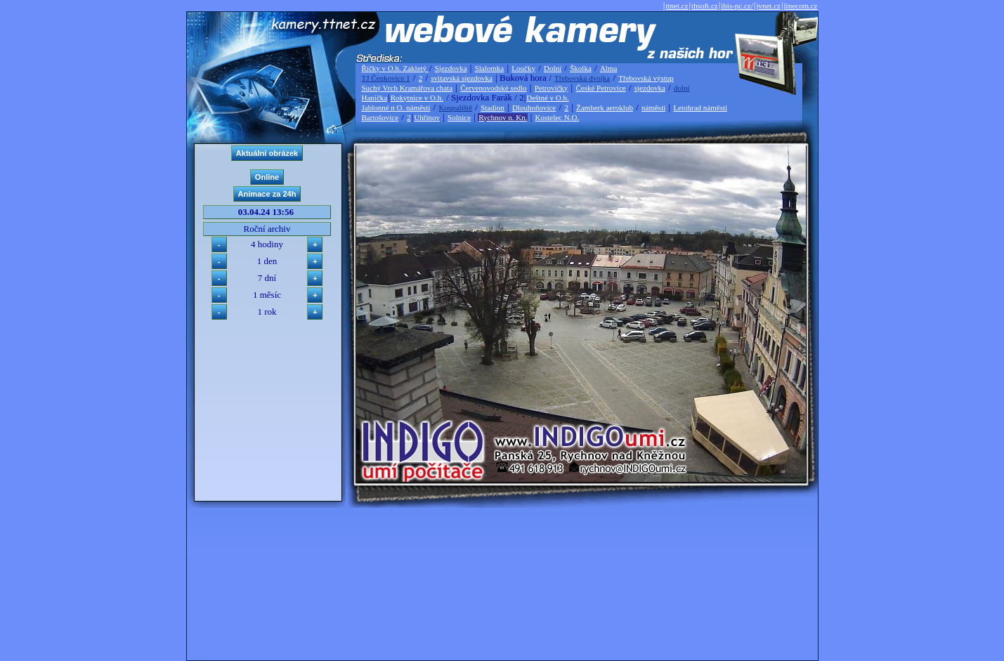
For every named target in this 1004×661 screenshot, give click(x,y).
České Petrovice (600, 88)
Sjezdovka (451, 68)
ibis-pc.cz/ (737, 5)
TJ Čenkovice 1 (386, 78)
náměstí (653, 107)
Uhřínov (427, 117)
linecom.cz (801, 5)
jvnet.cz (768, 5)
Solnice (459, 117)
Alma (608, 68)
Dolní (552, 68)
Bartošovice (380, 117)
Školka (581, 68)
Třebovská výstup (646, 78)
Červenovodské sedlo (493, 88)
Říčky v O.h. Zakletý (395, 68)
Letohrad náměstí (700, 107)
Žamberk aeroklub (604, 107)
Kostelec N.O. (557, 117)
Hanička (375, 97)
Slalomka (489, 68)
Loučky (523, 68)
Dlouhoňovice (534, 107)
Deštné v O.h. (547, 97)
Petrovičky (551, 88)
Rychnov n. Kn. (502, 117)
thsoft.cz (704, 5)
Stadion (492, 107)
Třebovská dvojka (582, 78)
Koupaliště (455, 107)
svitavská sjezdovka (462, 78)
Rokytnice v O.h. (417, 97)
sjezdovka (649, 88)
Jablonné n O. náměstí (396, 107)
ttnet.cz (676, 5)
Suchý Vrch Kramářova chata (407, 88)
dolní (682, 88)
